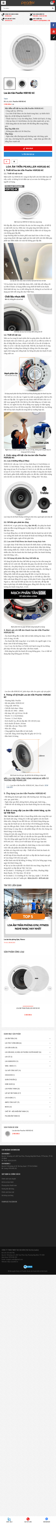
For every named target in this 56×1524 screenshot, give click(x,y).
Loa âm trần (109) (11, 1038)
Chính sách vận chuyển (9, 1179)
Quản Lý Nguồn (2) (11, 1079)
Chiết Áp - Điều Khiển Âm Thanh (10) (17, 1111)
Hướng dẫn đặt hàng (8, 1189)
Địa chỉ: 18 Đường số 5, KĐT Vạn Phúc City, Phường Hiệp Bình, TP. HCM (23, 1255)
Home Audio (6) (10, 1084)
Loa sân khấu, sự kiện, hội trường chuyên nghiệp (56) (23, 1052)
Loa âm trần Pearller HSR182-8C (28, 1008)
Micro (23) (8, 1107)
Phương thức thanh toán (9, 1185)
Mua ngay (28, 148)
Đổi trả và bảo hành (8, 1182)
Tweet (6, 99)
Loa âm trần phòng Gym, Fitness (14, 939)
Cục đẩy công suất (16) (13, 1070)
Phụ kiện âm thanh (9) (12, 1116)
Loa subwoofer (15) (11, 1061)
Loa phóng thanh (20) (12, 1089)
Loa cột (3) (8, 1057)
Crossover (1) (10, 1075)
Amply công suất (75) (12, 1102)
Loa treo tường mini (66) (13, 1043)
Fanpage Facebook (9, 1202)
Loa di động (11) (10, 1098)
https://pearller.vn (12, 1262)
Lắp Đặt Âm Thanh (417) (13, 1093)
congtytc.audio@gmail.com (14, 1259)
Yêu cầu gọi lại (28, 154)
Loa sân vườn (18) (11, 1048)
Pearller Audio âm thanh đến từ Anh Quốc (34, 1271)
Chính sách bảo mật (8, 1192)
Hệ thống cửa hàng (7, 1195)
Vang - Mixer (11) (10, 1066)
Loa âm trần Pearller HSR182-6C (22, 1130)
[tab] (7, 161)
